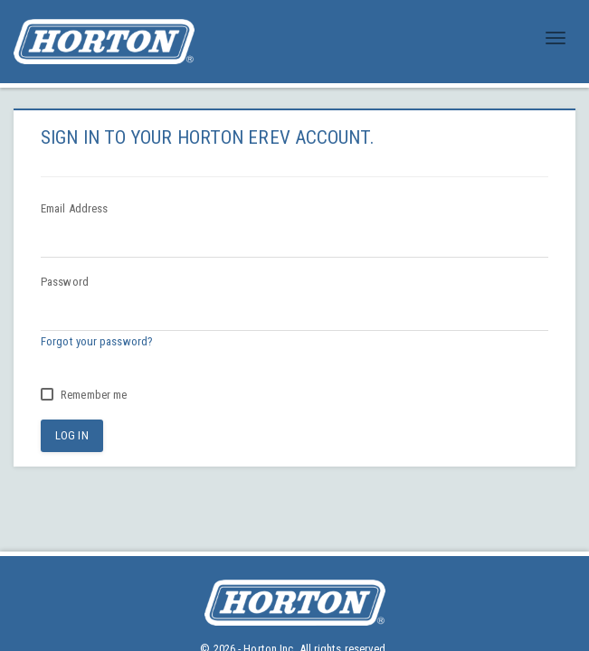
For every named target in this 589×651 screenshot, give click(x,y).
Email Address (74, 208)
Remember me (84, 394)
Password (65, 281)
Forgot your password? (97, 341)
